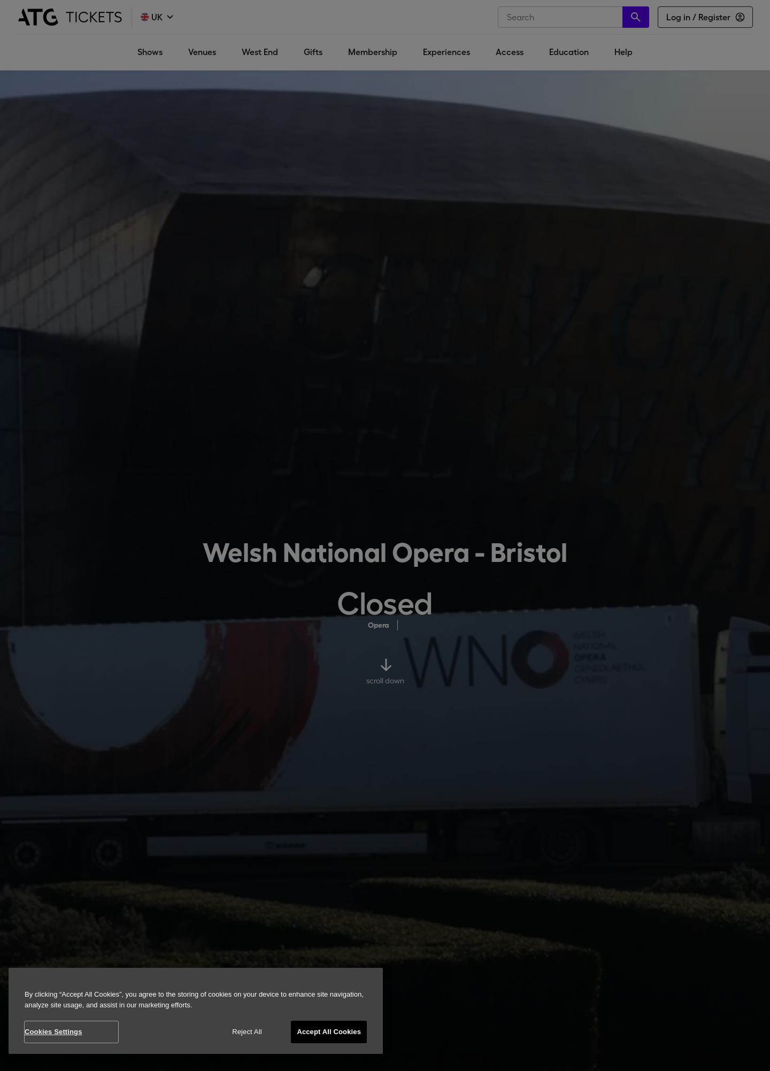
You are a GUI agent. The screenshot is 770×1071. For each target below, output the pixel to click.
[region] (196, 1011)
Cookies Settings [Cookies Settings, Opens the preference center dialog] (53, 1032)
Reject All (247, 1032)
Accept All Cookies (329, 1032)
